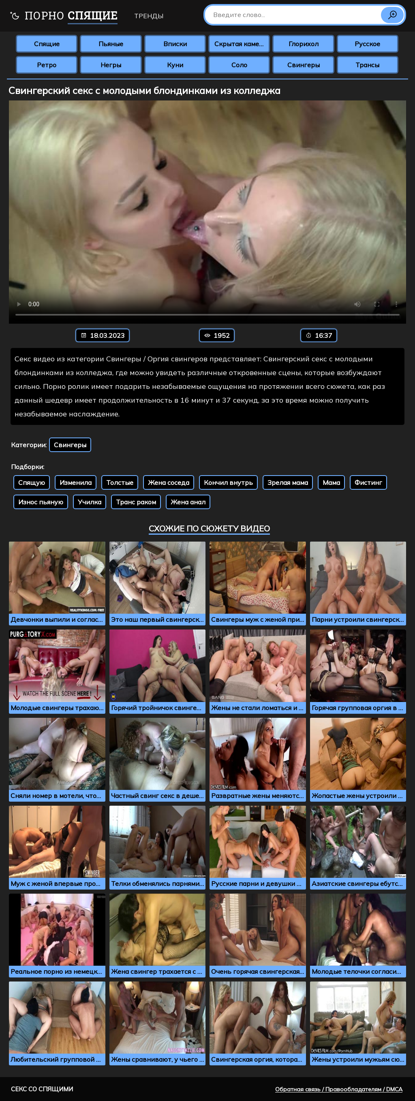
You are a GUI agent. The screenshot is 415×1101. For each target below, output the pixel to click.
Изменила (76, 482)
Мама (331, 482)
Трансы (367, 65)
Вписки (175, 44)
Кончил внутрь (228, 482)
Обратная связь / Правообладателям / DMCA (338, 1089)
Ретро (46, 65)
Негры (111, 65)
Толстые (119, 482)
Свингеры (303, 65)
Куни (175, 65)
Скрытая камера (240, 44)
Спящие (47, 44)
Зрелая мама (287, 482)
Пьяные (110, 44)
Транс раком (136, 502)
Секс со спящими (42, 1089)
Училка (89, 502)
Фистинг (368, 482)
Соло (239, 65)
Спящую (31, 482)
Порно (63, 16)
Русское (367, 44)
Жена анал (188, 502)
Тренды (148, 16)
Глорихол (304, 44)
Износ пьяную (40, 502)
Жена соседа (168, 482)
